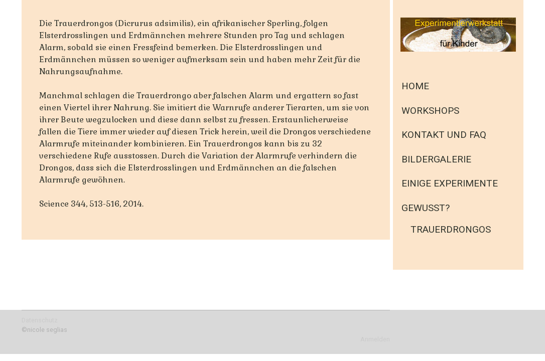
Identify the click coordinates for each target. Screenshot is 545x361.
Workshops (430, 110)
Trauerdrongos (451, 229)
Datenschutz (40, 320)
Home (415, 86)
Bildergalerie (436, 159)
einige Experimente (449, 183)
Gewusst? (425, 208)
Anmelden (375, 339)
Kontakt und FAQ (443, 134)
